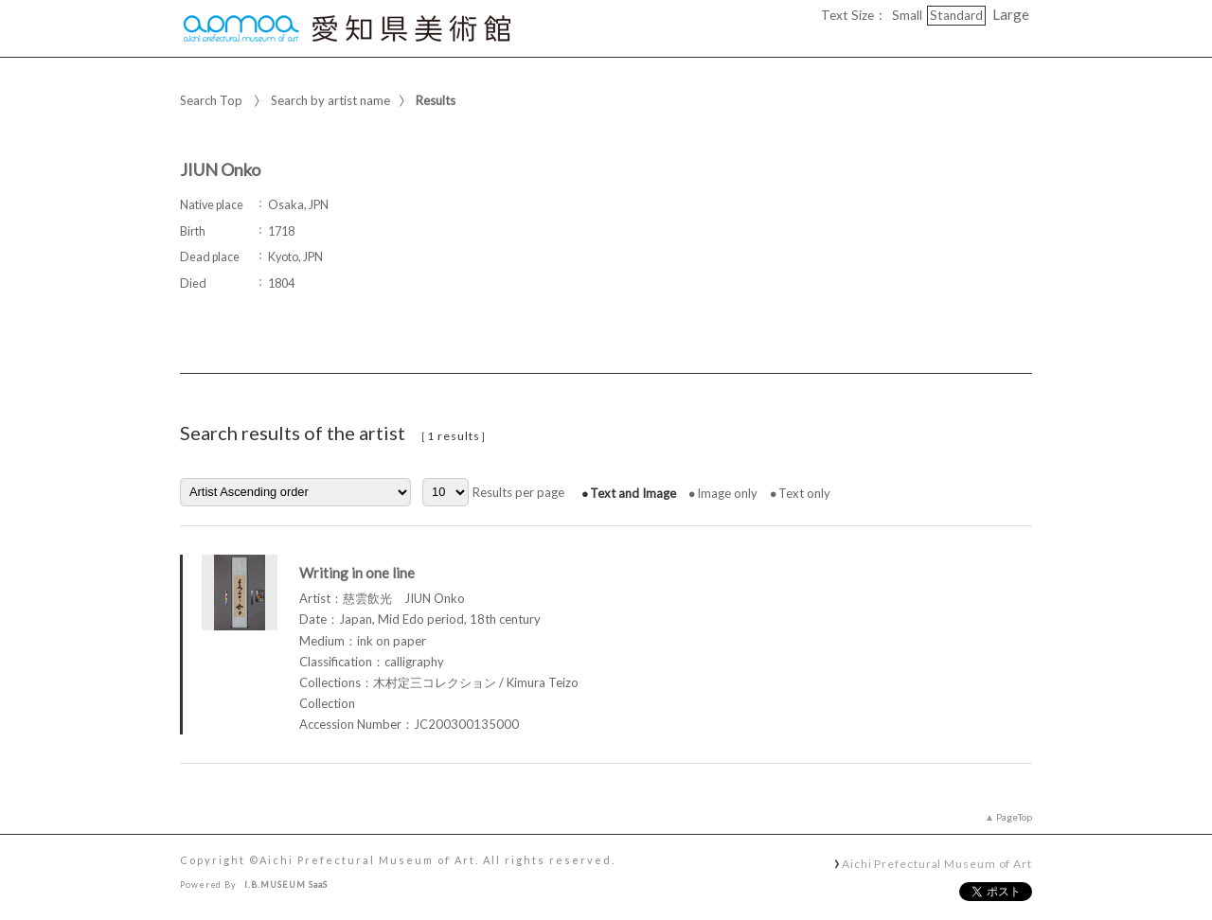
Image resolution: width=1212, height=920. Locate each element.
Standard (956, 15)
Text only (804, 493)
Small (907, 15)
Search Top (211, 100)
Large (1010, 14)
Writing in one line (357, 572)
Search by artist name (330, 100)
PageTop (1014, 817)
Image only (727, 493)
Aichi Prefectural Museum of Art (937, 863)
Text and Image (633, 493)
